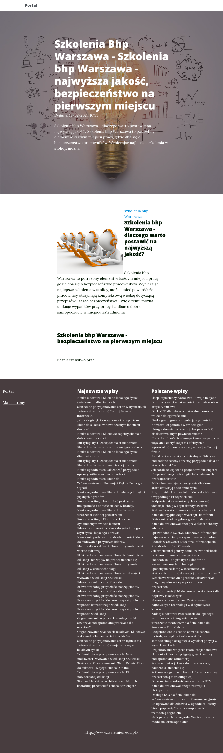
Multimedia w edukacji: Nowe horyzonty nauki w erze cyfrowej (110, 548)
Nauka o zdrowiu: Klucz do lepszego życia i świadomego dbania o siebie (107, 400)
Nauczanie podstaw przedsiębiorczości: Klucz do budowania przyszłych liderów (110, 539)
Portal (34, 6)
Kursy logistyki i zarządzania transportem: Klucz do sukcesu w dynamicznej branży (107, 463)
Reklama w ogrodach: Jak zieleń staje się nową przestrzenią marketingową (184, 674)
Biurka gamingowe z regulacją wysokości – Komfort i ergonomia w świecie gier (181, 422)
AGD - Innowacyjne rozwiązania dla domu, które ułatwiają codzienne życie (181, 485)
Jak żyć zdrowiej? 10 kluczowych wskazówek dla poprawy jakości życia (185, 593)
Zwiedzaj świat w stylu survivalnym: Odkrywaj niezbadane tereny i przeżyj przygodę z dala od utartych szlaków (185, 460)
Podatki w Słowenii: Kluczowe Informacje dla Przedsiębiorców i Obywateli (183, 544)
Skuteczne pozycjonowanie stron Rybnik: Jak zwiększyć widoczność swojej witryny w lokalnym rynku (109, 645)
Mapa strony (14, 402)
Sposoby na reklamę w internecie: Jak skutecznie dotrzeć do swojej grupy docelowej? (185, 571)
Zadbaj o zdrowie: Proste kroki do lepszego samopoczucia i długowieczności (182, 616)
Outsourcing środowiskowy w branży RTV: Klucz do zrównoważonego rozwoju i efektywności (181, 685)
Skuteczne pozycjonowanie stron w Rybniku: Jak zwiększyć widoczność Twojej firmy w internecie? (111, 411)
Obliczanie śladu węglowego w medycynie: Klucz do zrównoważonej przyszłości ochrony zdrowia (184, 523)
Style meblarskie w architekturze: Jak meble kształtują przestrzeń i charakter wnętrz (108, 683)
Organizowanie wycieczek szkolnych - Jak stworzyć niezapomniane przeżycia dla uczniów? (107, 622)
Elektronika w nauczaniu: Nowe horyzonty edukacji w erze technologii (107, 566)
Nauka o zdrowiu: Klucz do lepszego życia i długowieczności (107, 454)
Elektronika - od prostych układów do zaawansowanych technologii (178, 562)
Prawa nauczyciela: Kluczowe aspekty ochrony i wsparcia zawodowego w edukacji (111, 602)
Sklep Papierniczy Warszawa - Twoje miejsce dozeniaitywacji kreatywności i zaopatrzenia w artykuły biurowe (185, 402)
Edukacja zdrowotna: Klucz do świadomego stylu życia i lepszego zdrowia (108, 530)
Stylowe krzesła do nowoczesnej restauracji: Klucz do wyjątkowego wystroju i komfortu (183, 512)
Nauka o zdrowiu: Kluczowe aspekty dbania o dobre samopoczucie (109, 436)
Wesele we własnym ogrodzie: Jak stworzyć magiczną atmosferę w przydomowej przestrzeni (182, 582)
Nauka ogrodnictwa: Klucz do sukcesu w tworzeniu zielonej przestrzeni (106, 512)
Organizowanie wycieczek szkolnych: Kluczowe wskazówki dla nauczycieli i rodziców (111, 634)
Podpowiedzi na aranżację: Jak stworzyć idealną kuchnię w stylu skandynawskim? (180, 503)
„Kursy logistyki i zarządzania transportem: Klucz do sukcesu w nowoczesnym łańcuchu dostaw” (108, 424)
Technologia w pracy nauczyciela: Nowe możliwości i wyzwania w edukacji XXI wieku (108, 656)
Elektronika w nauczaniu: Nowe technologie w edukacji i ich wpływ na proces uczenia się (110, 557)
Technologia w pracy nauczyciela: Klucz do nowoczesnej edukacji (107, 674)
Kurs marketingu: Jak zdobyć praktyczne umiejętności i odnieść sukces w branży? (106, 503)
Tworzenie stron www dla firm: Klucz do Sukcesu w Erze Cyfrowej (180, 625)
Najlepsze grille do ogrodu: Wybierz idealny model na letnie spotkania (182, 719)
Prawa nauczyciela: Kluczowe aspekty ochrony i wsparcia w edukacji (111, 611)
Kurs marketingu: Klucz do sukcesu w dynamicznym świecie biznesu (103, 521)
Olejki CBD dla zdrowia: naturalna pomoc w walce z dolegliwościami (182, 413)
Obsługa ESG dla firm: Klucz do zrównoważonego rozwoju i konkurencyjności (184, 697)
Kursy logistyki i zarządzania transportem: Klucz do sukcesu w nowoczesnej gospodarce (110, 445)
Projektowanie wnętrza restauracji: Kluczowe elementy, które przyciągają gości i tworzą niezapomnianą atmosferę (184, 654)
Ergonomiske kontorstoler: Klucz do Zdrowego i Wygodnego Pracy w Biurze (185, 494)
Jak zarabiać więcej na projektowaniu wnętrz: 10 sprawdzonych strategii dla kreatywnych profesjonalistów (184, 474)
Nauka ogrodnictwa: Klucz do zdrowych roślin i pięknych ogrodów (111, 494)
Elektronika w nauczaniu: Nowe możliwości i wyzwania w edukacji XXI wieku (108, 575)
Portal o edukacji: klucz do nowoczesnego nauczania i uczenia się (181, 665)
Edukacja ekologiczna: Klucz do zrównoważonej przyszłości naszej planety (108, 584)
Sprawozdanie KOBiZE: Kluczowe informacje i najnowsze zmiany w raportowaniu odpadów (184, 535)
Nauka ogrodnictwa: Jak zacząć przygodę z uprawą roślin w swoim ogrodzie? (108, 472)
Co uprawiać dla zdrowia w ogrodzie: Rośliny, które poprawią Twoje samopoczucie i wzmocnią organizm (183, 708)
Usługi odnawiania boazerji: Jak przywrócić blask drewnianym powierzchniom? (182, 431)
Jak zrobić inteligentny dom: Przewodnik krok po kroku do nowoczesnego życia (184, 553)
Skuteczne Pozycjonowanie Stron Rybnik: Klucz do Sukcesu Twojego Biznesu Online (111, 665)
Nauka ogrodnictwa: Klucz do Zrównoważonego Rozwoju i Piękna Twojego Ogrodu (109, 483)
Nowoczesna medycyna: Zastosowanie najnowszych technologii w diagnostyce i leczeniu (180, 604)
